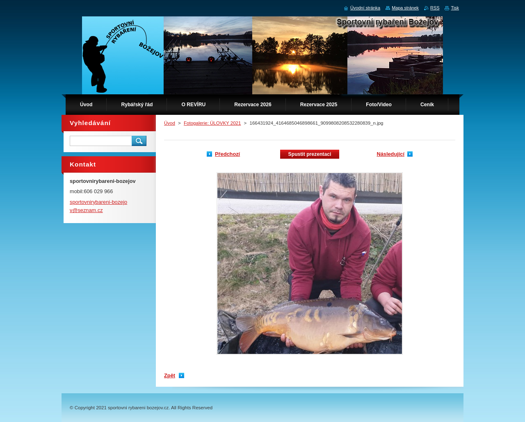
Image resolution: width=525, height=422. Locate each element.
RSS (434, 7)
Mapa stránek (405, 7)
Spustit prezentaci (309, 154)
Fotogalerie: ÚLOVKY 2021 (212, 123)
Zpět (169, 375)
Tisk (455, 7)
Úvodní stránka (365, 7)
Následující (390, 154)
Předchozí (227, 154)
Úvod (169, 123)
